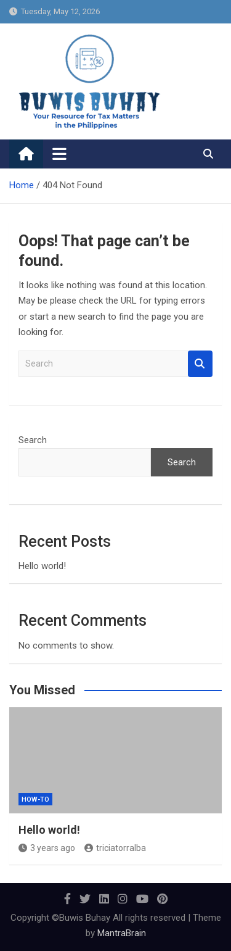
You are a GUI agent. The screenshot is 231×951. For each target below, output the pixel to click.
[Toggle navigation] (59, 153)
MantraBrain (121, 933)
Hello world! (42, 565)
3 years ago (46, 848)
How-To (35, 799)
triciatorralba (115, 848)
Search (200, 364)
